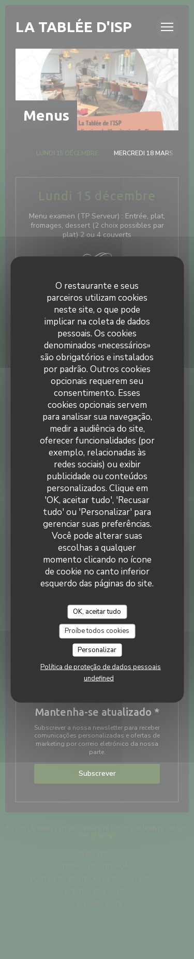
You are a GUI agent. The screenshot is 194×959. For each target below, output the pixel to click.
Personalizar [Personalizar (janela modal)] (97, 649)
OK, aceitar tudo (97, 611)
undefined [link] (99, 678)
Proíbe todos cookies (97, 631)
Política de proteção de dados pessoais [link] (100, 667)
